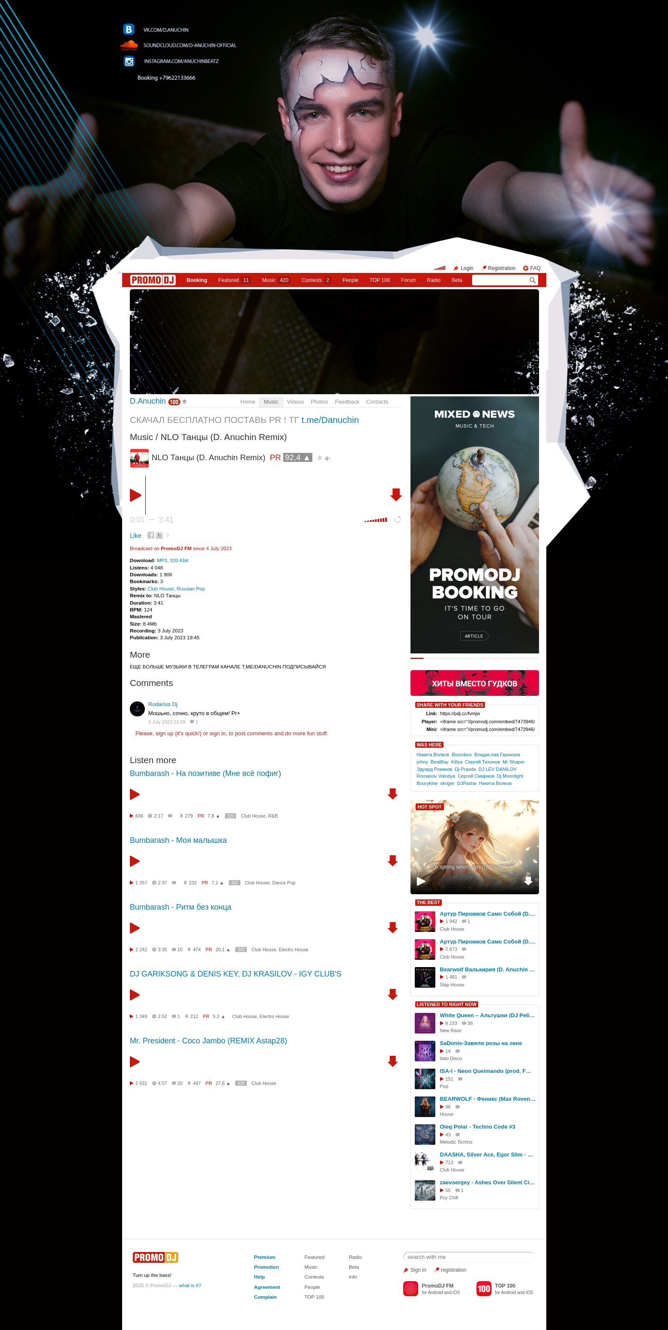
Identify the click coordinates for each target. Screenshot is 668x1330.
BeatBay (440, 761)
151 (449, 1078)
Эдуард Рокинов (434, 769)
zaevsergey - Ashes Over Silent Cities (488, 1182)
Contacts (377, 401)
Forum (408, 280)
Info (353, 1276)
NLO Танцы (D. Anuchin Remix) (224, 437)
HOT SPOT (430, 806)
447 (197, 1083)
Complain (265, 1297)
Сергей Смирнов (476, 776)
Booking (196, 280)
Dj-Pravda (465, 769)
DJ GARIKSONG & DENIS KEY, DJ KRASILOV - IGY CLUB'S (235, 974)
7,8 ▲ (214, 815)
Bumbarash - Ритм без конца (180, 907)
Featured (234, 280)
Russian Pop (191, 588)
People (350, 280)
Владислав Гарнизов (497, 754)
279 (189, 815)
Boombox (462, 754)
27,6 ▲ (223, 1083)
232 (193, 882)
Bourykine (426, 783)
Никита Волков (432, 754)
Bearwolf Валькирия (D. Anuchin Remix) (488, 969)
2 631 (141, 1083)
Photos (319, 401)
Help (259, 1276)
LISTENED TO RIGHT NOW (447, 1004)
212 (194, 1016)
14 (448, 1051)
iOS (456, 1292)
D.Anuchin (148, 401)
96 (448, 1106)
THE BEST (428, 902)
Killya (456, 761)
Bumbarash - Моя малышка (178, 840)
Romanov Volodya (435, 776)
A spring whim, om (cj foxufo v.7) (474, 866)
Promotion (266, 1267)
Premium (265, 1257)
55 (448, 1190)
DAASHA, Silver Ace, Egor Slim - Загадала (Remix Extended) (488, 1154)
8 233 (452, 1023)
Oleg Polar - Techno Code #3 (477, 1126)
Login (467, 268)
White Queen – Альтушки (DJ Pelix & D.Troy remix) (488, 1015)
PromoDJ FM (176, 548)
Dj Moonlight (510, 776)
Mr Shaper (514, 761)
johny (422, 761)
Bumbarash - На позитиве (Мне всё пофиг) (205, 773)
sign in (218, 733)
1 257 (141, 882)
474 (197, 949)
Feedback (347, 401)
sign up (165, 733)
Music (276, 280)
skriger (447, 783)
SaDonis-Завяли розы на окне (481, 1043)
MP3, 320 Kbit (172, 560)
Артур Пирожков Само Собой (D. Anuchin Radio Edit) (488, 941)
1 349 (141, 1016)
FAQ (535, 268)
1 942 (452, 921)
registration (453, 1270)
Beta (457, 280)
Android (435, 1292)
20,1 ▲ (223, 949)
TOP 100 (380, 280)
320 (230, 816)
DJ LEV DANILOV (498, 769)
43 (448, 1134)
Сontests (316, 280)
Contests (314, 1276)
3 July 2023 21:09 (167, 722)
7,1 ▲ (218, 882)
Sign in (418, 1270)
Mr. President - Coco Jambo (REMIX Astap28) (208, 1040)
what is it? (190, 1285)
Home (247, 401)
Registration (501, 268)
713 (449, 1162)
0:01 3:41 (152, 519)
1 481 (452, 977)
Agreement (267, 1287)
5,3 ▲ (219, 1016)
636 (139, 815)
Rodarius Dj (162, 704)
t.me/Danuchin (330, 420)
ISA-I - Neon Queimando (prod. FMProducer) (488, 1071)
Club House (161, 588)
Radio (433, 280)
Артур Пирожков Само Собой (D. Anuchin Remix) (488, 914)
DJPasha (466, 783)
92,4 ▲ (298, 457)
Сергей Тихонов (482, 761)
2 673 (452, 949)
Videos (295, 401)
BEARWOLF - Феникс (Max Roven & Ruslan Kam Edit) (488, 1099)
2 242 (141, 949)
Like (135, 535)
